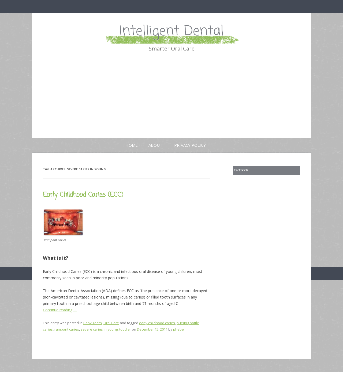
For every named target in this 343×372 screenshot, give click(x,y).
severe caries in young (99, 329)
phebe (178, 329)
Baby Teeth (92, 322)
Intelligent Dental (171, 31)
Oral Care (111, 322)
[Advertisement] (171, 97)
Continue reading (60, 309)
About (155, 145)
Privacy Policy (190, 145)
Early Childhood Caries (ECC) (83, 195)
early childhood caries (157, 322)
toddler (125, 329)
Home (131, 145)
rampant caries (66, 329)
